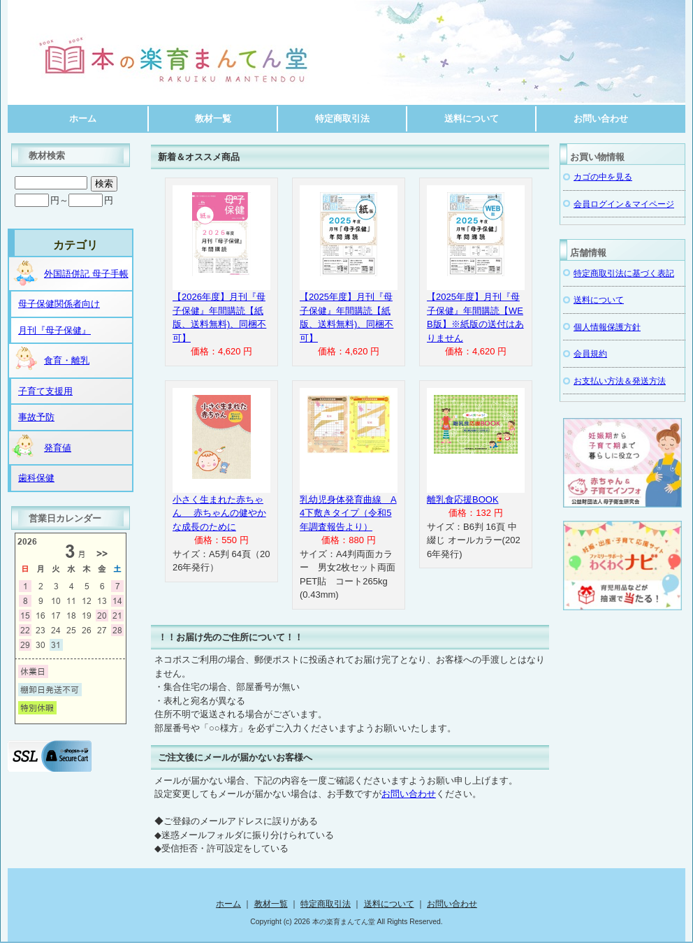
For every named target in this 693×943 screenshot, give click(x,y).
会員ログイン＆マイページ (624, 203)
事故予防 (36, 417)
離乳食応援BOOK (463, 499)
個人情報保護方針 (607, 326)
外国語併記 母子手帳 (69, 273)
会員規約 (590, 353)
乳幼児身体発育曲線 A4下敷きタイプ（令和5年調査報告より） (348, 513)
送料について (471, 118)
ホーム (82, 118)
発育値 (40, 447)
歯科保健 (36, 478)
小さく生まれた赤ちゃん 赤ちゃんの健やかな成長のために (219, 513)
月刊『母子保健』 (54, 330)
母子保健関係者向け (59, 303)
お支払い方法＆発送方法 (620, 380)
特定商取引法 (342, 118)
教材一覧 (213, 118)
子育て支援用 (45, 391)
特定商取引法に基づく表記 (624, 273)
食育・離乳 (49, 359)
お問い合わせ (601, 118)
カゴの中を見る (603, 176)
